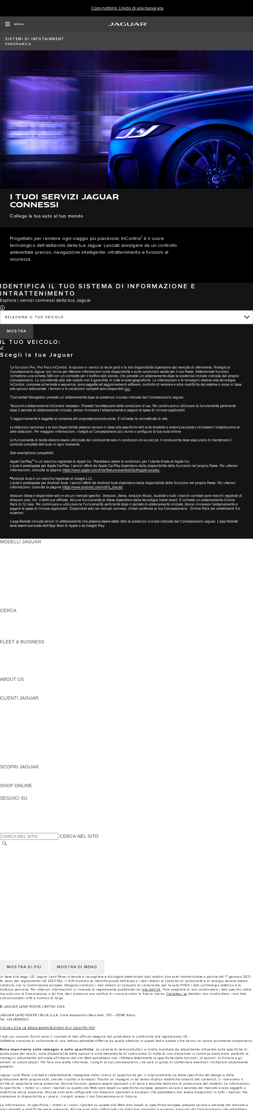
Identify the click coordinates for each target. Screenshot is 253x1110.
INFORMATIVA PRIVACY (26, 856)
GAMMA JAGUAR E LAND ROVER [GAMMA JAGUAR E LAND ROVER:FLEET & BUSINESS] (37, 654)
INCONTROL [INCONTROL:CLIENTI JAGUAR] (14, 710)
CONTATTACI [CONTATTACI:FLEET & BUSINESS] (14, 673)
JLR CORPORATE (19, 894)
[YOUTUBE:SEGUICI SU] (14, 816)
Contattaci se (176, 993)
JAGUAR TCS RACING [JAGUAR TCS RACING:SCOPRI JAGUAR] (24, 779)
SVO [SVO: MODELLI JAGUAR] (5, 585)
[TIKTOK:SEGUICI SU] (11, 810)
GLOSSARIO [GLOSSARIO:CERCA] (14, 623)
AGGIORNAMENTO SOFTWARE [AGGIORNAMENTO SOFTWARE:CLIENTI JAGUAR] (35, 729)
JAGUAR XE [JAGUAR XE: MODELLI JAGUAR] (13, 573)
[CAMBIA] (11, 349)
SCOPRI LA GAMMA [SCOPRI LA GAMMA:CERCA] (22, 616)
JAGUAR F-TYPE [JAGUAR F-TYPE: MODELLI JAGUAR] (18, 566)
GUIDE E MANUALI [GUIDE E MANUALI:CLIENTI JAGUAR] (21, 723)
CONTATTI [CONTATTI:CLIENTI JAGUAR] (11, 754)
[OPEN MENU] (14, 24)
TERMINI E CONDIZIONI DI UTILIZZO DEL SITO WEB (58, 850)
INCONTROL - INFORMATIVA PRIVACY (42, 888)
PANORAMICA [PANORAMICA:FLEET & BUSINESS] (15, 648)
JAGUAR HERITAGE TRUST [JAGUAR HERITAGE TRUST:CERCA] (30, 635)
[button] (2, 307)
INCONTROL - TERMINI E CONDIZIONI (42, 881)
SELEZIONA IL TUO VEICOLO (34, 317)
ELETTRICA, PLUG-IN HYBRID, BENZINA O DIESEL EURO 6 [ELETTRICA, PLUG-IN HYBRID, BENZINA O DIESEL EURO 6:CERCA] (66, 629)
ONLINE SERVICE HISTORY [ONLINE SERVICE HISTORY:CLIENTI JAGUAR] (31, 735)
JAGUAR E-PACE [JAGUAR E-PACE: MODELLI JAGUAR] (19, 554)
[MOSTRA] (16, 331)
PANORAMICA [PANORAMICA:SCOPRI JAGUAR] (15, 773)
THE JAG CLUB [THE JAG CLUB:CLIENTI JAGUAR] (17, 716)
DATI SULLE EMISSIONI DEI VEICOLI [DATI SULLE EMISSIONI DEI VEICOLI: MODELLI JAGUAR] (41, 591)
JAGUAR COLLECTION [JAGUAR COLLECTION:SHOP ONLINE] (25, 791)
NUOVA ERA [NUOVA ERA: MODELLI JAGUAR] (13, 604)
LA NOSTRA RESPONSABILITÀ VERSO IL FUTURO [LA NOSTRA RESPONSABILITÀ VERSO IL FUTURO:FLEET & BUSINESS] (56, 660)
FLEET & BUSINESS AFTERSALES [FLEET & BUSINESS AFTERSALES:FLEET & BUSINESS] (38, 666)
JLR (4, 685)
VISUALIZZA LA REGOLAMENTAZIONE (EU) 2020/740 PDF (47, 1028)
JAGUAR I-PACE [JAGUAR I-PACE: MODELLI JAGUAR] (18, 560)
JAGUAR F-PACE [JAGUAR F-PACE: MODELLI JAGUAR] (19, 548)
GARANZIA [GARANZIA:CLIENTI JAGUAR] (12, 741)
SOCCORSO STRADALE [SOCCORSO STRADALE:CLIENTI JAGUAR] (27, 748)
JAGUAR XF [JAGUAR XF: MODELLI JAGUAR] (13, 579)
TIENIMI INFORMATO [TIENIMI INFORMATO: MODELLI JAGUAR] (23, 598)
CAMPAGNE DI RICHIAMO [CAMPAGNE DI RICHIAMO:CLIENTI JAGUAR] (29, 760)
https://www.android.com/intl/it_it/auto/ (92, 487)
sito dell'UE (151, 989)
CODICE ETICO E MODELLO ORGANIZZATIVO (51, 869)
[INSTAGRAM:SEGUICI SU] (16, 804)
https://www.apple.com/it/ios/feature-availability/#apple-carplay (110, 470)
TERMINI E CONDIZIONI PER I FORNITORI (47, 875)
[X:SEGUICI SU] (4, 829)
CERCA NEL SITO (79, 836)
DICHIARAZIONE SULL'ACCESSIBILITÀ (43, 900)
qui (127, 389)
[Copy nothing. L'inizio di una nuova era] (127, 8)
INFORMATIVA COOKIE (25, 862)
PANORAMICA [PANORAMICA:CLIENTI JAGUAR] (15, 704)
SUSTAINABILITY (19, 691)
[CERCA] (4, 843)
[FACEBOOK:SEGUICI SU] (15, 823)
